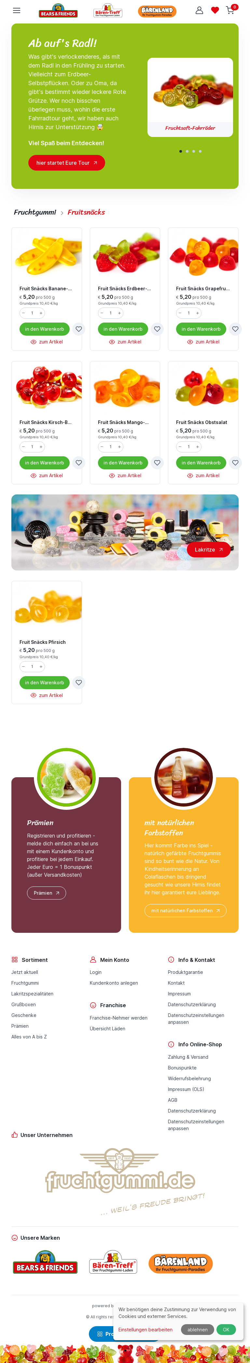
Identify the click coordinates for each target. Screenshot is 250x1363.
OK (226, 1329)
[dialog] (178, 1321)
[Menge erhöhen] (41, 313)
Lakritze (205, 549)
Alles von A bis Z (29, 1036)
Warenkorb (44, 329)
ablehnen (198, 1329)
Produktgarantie (185, 972)
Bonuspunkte (182, 1067)
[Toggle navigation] (16, 10)
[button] (180, 151)
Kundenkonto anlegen (114, 983)
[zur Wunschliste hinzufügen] (78, 329)
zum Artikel (47, 341)
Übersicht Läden (107, 1028)
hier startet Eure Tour (63, 162)
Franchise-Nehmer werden (118, 1018)
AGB (172, 1100)
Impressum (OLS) (186, 1089)
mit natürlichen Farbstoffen (186, 911)
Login (96, 972)
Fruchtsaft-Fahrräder (190, 128)
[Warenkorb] (231, 10)
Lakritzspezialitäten (32, 993)
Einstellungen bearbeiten (145, 1329)
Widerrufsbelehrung (189, 1078)
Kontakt (176, 983)
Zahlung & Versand (188, 1057)
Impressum (179, 993)
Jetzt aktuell (24, 972)
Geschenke (23, 1015)
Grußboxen (23, 1004)
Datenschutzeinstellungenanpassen (196, 1018)
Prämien (47, 893)
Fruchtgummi (25, 983)
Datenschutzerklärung (192, 1004)
